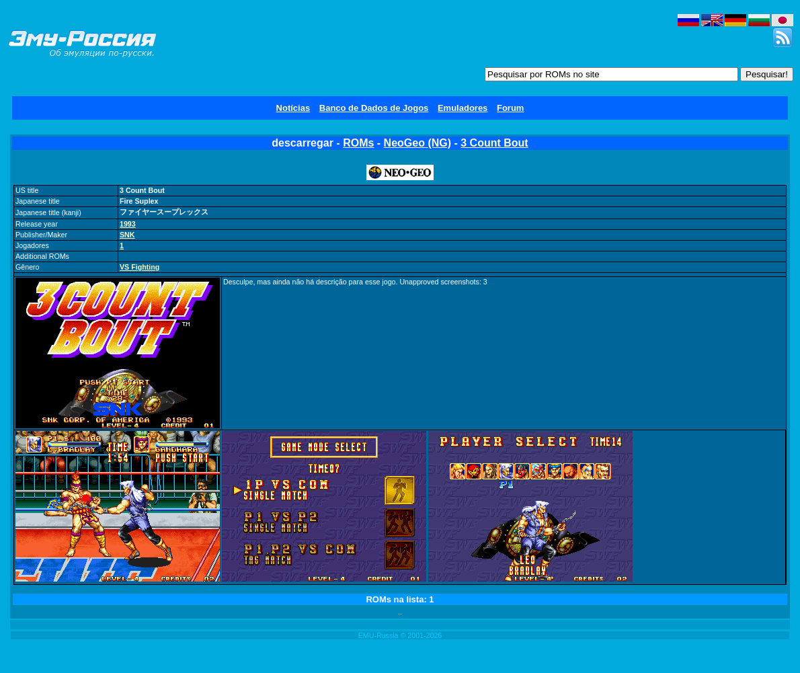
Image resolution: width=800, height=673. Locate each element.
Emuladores (462, 108)
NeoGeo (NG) (417, 143)
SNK (127, 235)
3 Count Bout (494, 143)
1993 (128, 224)
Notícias (293, 108)
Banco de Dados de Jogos (374, 108)
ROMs (358, 143)
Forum (510, 108)
